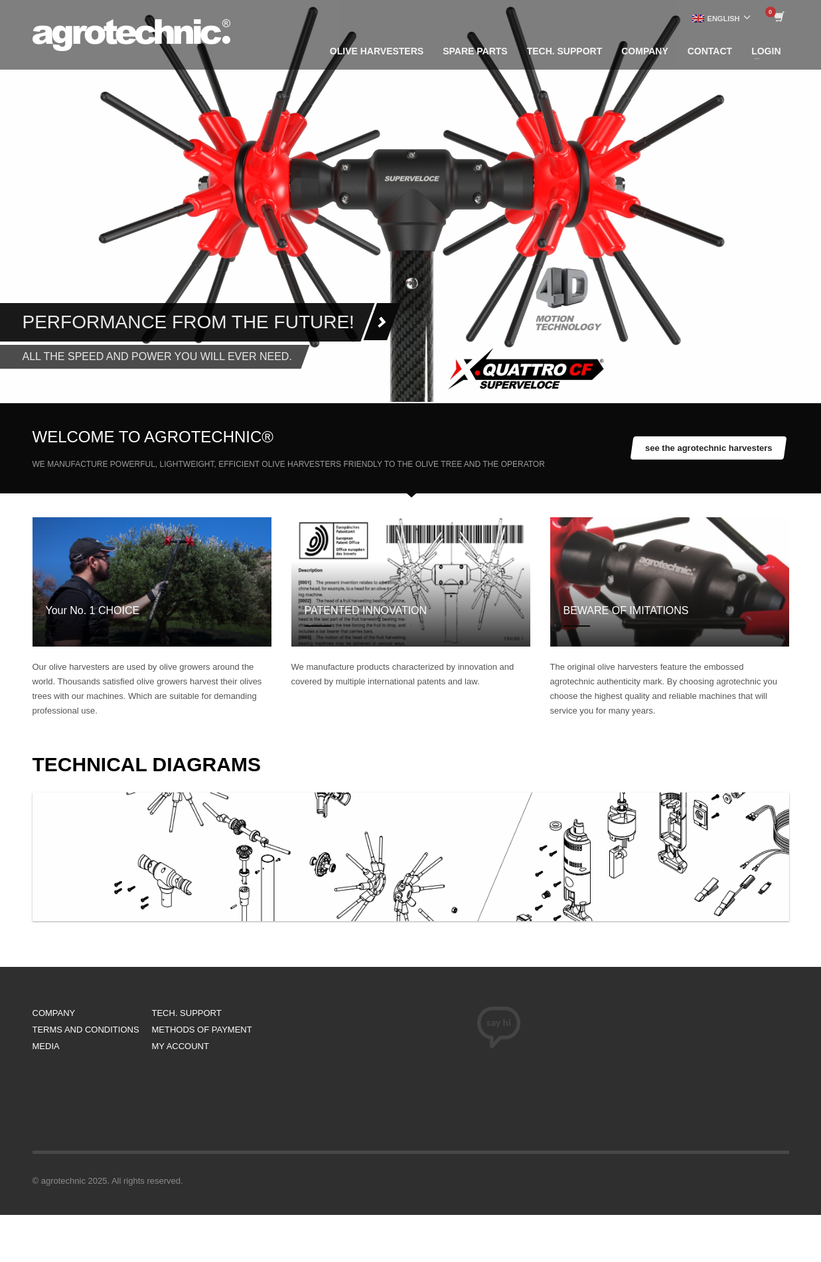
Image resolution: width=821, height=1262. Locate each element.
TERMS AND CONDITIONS (86, 1030)
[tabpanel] (410, 201)
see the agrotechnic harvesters (708, 448)
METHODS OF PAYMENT (202, 1030)
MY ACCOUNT (180, 1046)
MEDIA (46, 1046)
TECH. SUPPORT (187, 1013)
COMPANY (54, 1013)
